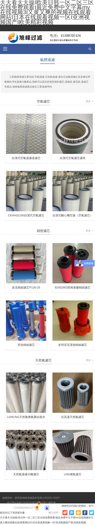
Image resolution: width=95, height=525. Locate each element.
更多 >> (90, 101)
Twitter (91, 512)
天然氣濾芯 (43, 360)
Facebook (84, 512)
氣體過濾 (47, 60)
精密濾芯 (43, 231)
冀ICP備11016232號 (23, 502)
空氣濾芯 (43, 101)
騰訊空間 (78, 512)
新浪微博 (65, 512)
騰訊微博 (71, 512)
